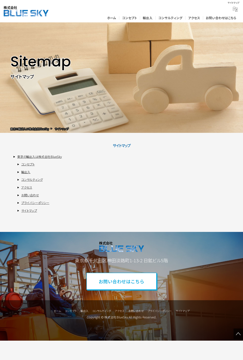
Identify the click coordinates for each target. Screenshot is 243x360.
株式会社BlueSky (116, 317)
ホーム (111, 18)
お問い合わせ (30, 195)
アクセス (194, 18)
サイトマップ (29, 210)
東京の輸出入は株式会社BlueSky (39, 156)
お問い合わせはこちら (221, 18)
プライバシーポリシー (35, 202)
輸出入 (147, 18)
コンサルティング (170, 18)
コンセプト (129, 18)
